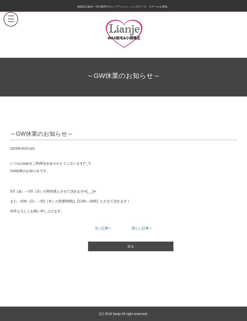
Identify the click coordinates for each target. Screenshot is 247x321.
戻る (130, 246)
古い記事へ (103, 228)
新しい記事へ (142, 228)
